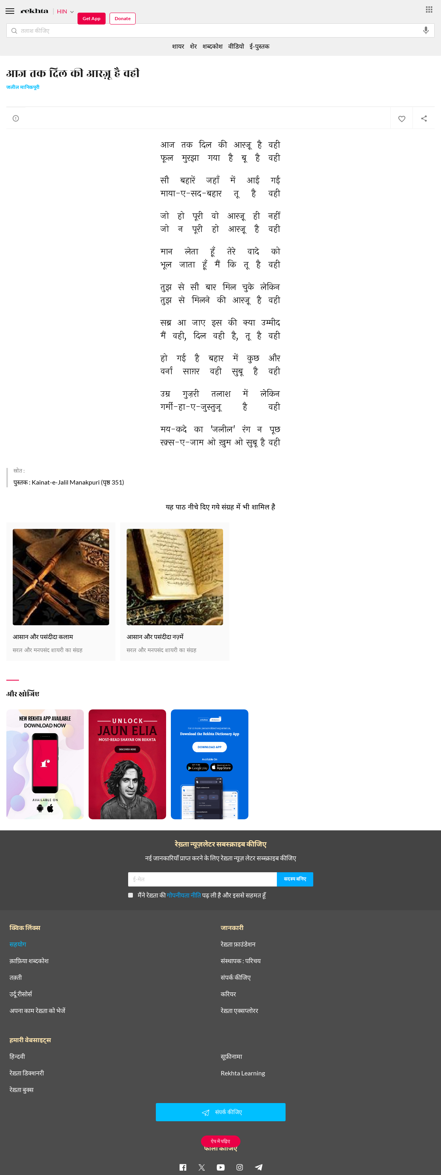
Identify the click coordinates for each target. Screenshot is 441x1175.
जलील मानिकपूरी (23, 87)
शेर (193, 46)
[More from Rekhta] (429, 9)
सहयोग (17, 944)
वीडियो (236, 46)
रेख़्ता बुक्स (21, 1089)
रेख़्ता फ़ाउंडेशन (238, 944)
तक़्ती (15, 977)
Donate (123, 18)
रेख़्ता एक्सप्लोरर (239, 1010)
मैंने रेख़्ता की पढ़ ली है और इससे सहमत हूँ (197, 895)
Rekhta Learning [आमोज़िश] (243, 1073)
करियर (228, 994)
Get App (91, 18)
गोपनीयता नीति (184, 895)
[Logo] (34, 12)
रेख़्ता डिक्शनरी (26, 1073)
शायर (178, 46)
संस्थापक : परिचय (241, 961)
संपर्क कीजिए (236, 977)
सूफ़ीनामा (231, 1056)
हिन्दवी (17, 1056)
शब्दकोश (213, 46)
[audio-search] (426, 30)
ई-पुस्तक (259, 46)
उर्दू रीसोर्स (20, 994)
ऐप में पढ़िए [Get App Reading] (220, 1141)
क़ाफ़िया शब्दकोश (29, 961)
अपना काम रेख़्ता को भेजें (37, 1010)
